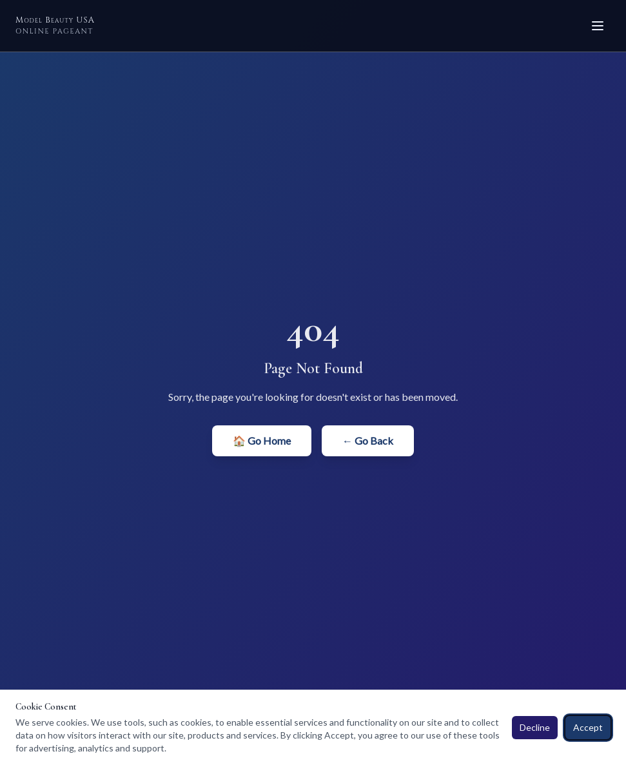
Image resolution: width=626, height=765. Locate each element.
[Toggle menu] (598, 26)
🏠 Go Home (262, 440)
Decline (535, 727)
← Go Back (367, 440)
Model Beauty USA (55, 25)
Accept (588, 727)
